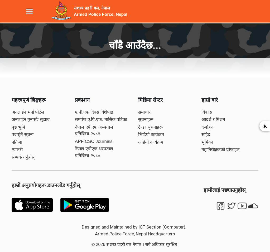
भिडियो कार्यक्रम (151, 134)
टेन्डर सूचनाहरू (150, 127)
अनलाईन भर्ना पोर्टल (28, 112)
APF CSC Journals (94, 141)
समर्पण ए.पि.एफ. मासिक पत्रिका (101, 119)
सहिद (205, 134)
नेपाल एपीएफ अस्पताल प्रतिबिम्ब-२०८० (94, 152)
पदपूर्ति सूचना (22, 134)
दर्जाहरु (207, 127)
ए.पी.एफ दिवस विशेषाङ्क (94, 112)
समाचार (144, 112)
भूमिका (207, 142)
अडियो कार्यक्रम (150, 142)
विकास (206, 112)
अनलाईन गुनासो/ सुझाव (31, 119)
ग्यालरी (17, 149)
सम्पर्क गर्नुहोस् (23, 157)
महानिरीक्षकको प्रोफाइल (220, 149)
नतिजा (17, 142)
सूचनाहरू (145, 119)
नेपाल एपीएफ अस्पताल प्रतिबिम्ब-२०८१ (94, 131)
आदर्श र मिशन (213, 119)
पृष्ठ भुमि (18, 127)
